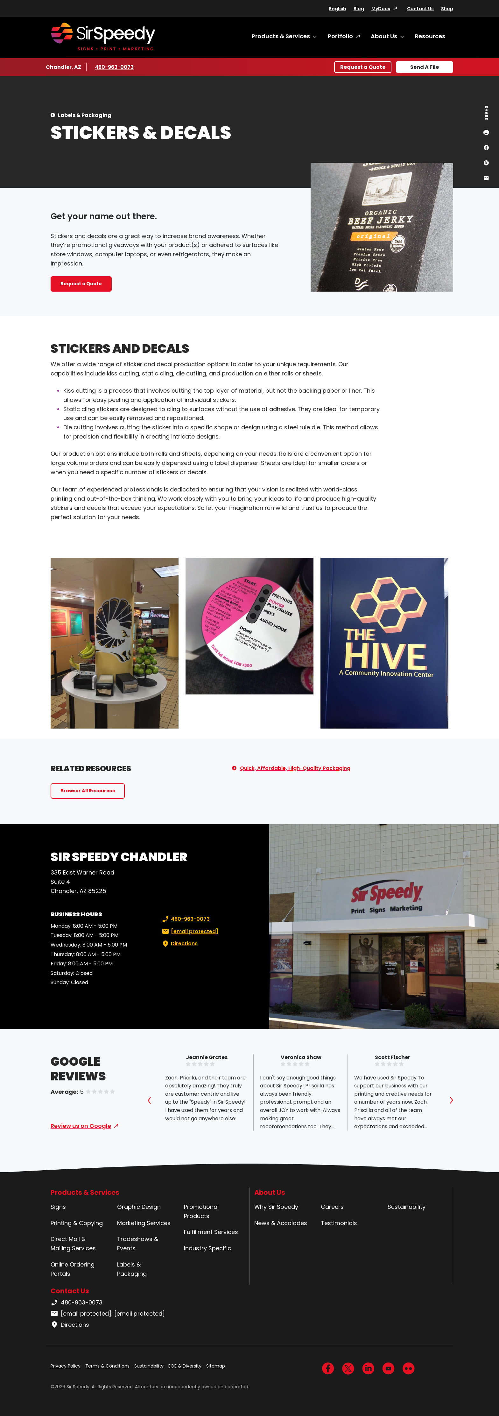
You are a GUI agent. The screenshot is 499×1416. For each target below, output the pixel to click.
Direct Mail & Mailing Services (73, 1243)
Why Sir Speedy (276, 1207)
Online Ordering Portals (73, 1269)
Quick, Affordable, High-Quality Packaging (295, 768)
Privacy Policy (66, 1366)
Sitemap (215, 1366)
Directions (179, 944)
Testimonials (339, 1223)
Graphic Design (139, 1207)
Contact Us (420, 8)
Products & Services (281, 36)
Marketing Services (144, 1223)
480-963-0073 (114, 67)
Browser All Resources (87, 791)
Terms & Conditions (107, 1366)
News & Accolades (280, 1223)
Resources (430, 36)
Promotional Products (201, 1211)
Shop (447, 8)
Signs (58, 1207)
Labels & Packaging (84, 115)
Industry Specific (207, 1248)
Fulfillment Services (211, 1232)
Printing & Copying (77, 1223)
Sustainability (406, 1207)
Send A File (424, 67)
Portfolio (340, 36)
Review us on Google (81, 1126)
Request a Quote (362, 67)
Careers (332, 1207)
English (337, 8)
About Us (384, 36)
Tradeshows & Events (137, 1243)
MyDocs (380, 8)
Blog (359, 8)
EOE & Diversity (184, 1366)
